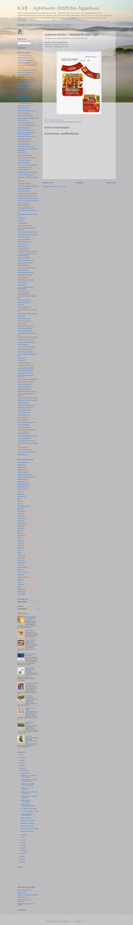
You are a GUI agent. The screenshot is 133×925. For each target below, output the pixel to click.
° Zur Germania (21, 447)
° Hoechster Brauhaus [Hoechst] (26, 195)
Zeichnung (20, 594)
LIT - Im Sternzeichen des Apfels (29, 811)
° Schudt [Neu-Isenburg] (24, 331)
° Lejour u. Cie (21, 244)
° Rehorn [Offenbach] (23, 307)
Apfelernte (20, 464)
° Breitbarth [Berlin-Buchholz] (25, 91)
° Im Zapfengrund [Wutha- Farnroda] (27, 214)
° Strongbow (20, 358)
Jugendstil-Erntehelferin (31, 683)
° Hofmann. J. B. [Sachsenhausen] (26, 200)
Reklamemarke (21, 567)
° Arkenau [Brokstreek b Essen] (26, 70)
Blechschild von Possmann (28, 820)
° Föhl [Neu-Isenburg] (23, 160)
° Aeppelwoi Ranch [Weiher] (25, 58)
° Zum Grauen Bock (22, 427)
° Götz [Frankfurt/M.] (23, 170)
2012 (20, 856)
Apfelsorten (20, 467)
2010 (20, 862)
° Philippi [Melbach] (22, 293)
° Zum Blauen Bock (22, 415)
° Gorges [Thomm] (22, 162)
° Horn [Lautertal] (22, 203)
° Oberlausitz (21, 282)
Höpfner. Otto (21, 523)
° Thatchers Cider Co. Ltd (24, 365)
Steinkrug (20, 574)
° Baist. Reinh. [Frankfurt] (24, 72)
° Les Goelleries (21, 246)
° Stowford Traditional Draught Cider (27, 354)
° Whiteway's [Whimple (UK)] (25, 405)
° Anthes (19, 67)
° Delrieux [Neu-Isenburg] (24, 115)
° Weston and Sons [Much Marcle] (26, 400)
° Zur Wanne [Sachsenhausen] (25, 452)
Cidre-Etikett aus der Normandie (29, 828)
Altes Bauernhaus (22, 897)
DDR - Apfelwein (29, 630)
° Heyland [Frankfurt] (23, 188)
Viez (18, 587)
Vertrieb (19, 584)
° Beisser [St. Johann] (23, 82)
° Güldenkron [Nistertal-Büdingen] (26, 172)
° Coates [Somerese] (23, 106)
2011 (20, 859)
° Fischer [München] (23, 144)
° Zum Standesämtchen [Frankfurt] (26, 436)
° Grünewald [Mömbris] (23, 167)
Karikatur (19, 526)
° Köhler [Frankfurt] (22, 237)
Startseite (22, 25)
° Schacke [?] (21, 323)
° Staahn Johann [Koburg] (24, 352)
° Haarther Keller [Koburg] (24, 174)
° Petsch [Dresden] (22, 291)
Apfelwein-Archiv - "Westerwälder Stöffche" (28, 805)
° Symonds (20, 360)
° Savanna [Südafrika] (23, 321)
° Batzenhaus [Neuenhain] (24, 77)
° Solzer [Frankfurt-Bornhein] (25, 342)
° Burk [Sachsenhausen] (24, 98)
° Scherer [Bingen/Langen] (24, 326)
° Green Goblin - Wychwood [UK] (26, 165)
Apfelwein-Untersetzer (23, 474)
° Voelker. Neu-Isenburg (24, 384)
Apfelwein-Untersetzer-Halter (25, 477)
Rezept (19, 570)
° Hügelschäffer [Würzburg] (24, 208)
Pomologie (20, 555)
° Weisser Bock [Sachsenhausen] (26, 398)
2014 (20, 765)
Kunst (19, 533)
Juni (22, 840)
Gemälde (19, 516)
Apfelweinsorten (72, 122)
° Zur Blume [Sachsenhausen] (25, 441)
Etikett (79, 122)
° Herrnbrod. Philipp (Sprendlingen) (27, 186)
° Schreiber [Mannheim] (23, 328)
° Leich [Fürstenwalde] (23, 241)
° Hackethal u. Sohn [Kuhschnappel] (27, 177)
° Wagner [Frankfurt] (23, 386)
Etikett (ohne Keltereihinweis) (29, 696)
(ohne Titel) (28, 736)
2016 (20, 760)
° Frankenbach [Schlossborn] (25, 146)
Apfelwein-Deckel (22, 469)
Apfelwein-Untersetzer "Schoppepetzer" (27, 814)
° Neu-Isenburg (21, 277)
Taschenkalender (22, 577)
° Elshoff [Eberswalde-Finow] (25, 136)
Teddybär (20, 579)
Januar (23, 853)
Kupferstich (20, 535)
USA (18, 582)
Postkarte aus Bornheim (27, 831)
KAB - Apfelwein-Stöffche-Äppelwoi (58, 8)
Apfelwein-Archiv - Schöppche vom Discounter (30, 669)
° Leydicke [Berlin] (22, 249)
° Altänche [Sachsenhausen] (25, 60)
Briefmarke (20, 496)
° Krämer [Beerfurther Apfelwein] (26, 232)
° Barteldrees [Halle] (23, 75)
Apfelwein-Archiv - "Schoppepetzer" (26, 801)
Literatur (19, 540)
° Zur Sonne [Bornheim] (23, 449)
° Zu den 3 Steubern (23, 412)
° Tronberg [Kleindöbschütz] (25, 368)
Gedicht (19, 513)
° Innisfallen (20, 218)
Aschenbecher (21, 489)
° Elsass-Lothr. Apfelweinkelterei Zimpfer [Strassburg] (26, 133)
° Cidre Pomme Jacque (23, 103)
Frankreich (20, 511)
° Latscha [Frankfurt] (23, 239)
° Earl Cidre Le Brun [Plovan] (25, 125)
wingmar (72, 921)
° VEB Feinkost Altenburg (24, 373)
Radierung (20, 562)
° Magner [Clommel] (22, 258)
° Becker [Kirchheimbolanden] (25, 80)
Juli (22, 837)
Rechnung (20, 565)
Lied (18, 538)
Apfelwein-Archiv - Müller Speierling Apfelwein (27, 784)
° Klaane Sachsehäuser (23, 225)
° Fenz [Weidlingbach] (23, 141)
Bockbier (30, 25)
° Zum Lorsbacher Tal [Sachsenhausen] (23, 432)
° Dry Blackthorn (21, 120)
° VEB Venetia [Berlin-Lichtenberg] (26, 379)
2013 (20, 768)
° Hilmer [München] (22, 191)
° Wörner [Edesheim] (23, 410)
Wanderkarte (20, 589)
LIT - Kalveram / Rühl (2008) (28, 808)
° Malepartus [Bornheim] (24, 263)
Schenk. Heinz (21, 572)
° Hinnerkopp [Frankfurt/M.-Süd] (26, 193)
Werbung (19, 591)
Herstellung (20, 518)
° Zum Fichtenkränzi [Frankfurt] (25, 422)
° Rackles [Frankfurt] (23, 302)
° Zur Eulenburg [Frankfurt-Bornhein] (27, 443)
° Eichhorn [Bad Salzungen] (25, 130)
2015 (20, 763)
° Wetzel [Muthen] (22, 402)
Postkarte (20, 557)
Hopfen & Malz (58, 25)
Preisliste (19, 560)
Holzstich (19, 521)
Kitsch (19, 530)
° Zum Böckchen (22, 417)
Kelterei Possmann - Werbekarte (31, 654)
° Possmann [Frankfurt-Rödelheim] (58, 122)
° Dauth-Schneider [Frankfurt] (25, 110)
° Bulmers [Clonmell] (23, 93)
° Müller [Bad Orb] (22, 270)
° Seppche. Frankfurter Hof (24, 339)
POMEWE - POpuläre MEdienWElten (27, 895)
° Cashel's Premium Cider (24, 101)
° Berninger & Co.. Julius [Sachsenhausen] (24, 85)
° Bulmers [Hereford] (23, 96)
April (22, 845)
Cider (18, 501)
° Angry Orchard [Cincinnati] (25, 65)
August (23, 834)
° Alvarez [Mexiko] (22, 63)
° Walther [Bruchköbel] (23, 389)
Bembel (19, 491)
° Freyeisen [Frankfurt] (23, 155)
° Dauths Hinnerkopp (23, 113)
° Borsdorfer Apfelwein (23, 88)
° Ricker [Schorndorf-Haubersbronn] (27, 310)
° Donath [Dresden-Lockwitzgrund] (26, 118)
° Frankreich (20, 152)
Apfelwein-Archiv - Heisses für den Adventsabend (29, 780)
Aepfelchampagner (22, 462)
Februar (23, 850)
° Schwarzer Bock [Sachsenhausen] (27, 333)
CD (18, 499)
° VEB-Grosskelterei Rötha (24, 381)
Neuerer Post (47, 183)
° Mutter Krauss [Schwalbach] (25, 267)
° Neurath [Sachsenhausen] (25, 280)
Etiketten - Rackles (30, 640)
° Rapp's (19, 305)
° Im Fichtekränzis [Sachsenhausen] (27, 210)
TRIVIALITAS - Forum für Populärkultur (24, 900)
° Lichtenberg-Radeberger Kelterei (26, 251)
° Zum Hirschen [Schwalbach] (25, 429)
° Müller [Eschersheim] (23, 275)
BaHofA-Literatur (22, 892)
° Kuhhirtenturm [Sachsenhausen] (26, 234)
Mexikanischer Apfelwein (27, 823)
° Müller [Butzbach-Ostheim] (25, 272)
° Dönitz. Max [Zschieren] (24, 123)
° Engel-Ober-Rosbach (23, 139)
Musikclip (20, 545)
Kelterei (19, 528)
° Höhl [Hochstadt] (22, 205)
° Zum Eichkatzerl (22, 420)
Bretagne (19, 494)
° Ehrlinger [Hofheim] (23, 128)
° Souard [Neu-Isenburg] (24, 349)
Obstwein (20, 548)
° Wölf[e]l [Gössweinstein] (24, 407)
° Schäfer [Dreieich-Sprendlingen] (26, 337)
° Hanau (19, 181)
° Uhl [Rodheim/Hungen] (24, 370)
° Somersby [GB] (22, 344)
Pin (18, 550)
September (24, 773)
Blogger (84, 921)
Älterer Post (111, 183)
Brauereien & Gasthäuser (43, 25)
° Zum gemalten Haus (23, 438)
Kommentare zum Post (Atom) (57, 186)
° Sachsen (20, 316)
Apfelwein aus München (27, 826)
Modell (19, 543)
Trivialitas (68, 25)
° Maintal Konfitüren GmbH (24, 260)
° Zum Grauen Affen (22, 424)
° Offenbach (20, 285)
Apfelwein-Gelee (21, 472)
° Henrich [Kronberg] (23, 183)
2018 (20, 755)
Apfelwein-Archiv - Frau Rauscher (27, 788)
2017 (20, 757)
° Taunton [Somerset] (23, 363)
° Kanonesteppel (22, 223)
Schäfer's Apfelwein (26, 818)
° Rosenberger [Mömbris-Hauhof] (26, 313)
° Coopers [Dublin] (22, 108)
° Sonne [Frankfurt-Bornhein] (25, 347)
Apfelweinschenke (22, 484)
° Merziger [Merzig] (22, 265)
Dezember (24, 770)
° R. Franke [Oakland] (23, 300)
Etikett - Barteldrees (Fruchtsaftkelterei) (30, 617)
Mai (22, 842)
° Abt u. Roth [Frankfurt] (23, 55)
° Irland (19, 220)
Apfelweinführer (21, 479)
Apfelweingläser (21, 482)
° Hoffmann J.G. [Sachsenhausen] (26, 198)
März (22, 848)
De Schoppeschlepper (23, 506)
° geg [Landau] (21, 454)
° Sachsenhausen (22, 318)
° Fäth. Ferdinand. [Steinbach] (25, 157)
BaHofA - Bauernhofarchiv (24, 890)
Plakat (19, 552)
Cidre (18, 504)
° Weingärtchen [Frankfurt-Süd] (25, 391)
